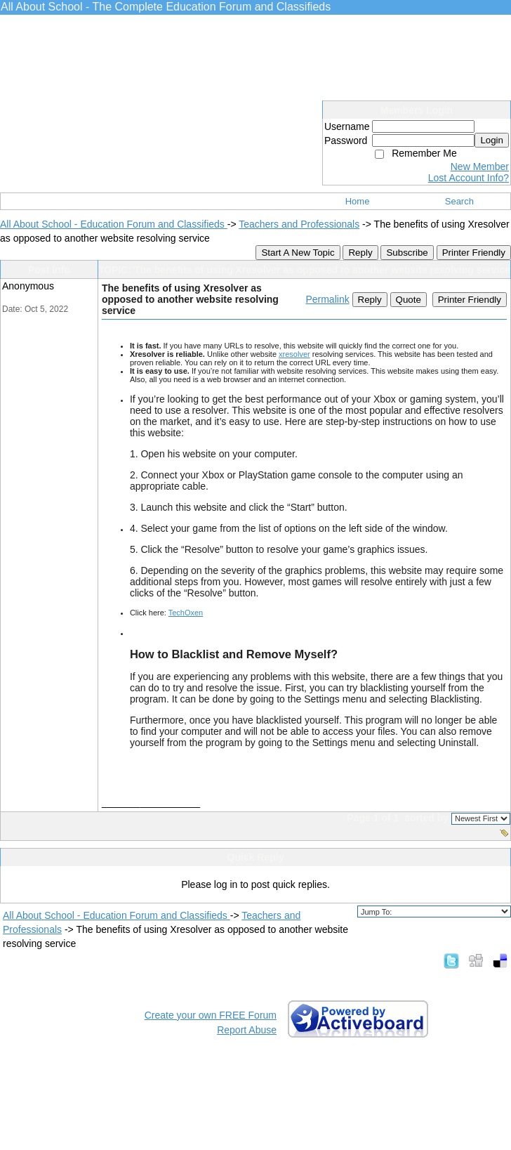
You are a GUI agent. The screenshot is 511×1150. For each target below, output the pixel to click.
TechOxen (186, 612)
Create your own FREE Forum (211, 1015)
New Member (480, 166)
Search (459, 201)
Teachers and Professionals (299, 224)
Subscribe (406, 252)
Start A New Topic (297, 252)
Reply (360, 252)
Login (491, 140)
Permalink (327, 299)
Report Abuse (247, 1029)
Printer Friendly (473, 252)
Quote (408, 299)
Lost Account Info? (468, 177)
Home (357, 201)
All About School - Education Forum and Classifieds (113, 224)
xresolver (294, 354)
